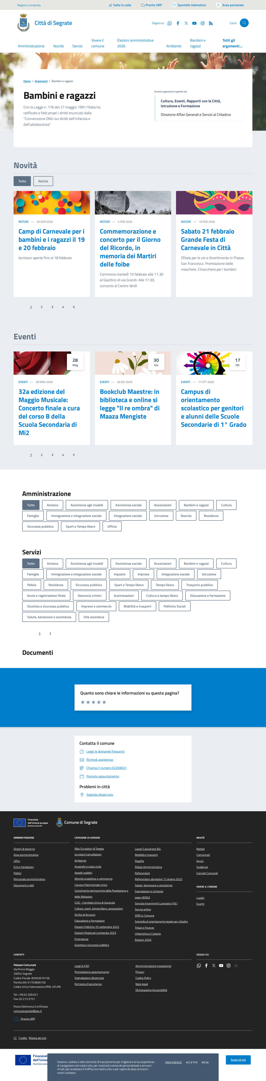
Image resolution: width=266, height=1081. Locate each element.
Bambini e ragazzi (197, 43)
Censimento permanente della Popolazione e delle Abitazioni (101, 893)
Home (27, 81)
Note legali (141, 984)
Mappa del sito (37, 1038)
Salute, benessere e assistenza (153, 885)
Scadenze (202, 867)
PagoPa (139, 861)
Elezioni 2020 (143, 940)
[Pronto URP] (151, 5)
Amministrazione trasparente (153, 966)
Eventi (23, 382)
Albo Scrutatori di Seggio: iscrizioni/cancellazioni (89, 851)
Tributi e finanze (144, 927)
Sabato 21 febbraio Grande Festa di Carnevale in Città (207, 239)
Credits (23, 1038)
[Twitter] (184, 23)
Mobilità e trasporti (146, 855)
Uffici (17, 861)
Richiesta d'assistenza (88, 984)
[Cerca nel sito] (244, 23)
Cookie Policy (143, 978)
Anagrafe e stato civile (88, 866)
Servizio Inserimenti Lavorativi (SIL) (156, 903)
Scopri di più (238, 1060)
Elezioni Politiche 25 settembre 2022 (97, 927)
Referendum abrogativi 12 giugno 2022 (158, 879)
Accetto (192, 1062)
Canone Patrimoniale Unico (91, 885)
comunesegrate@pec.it (28, 1011)
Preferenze (173, 1062)
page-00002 (142, 897)
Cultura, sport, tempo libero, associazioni (99, 908)
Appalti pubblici (83, 872)
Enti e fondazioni (24, 867)
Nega (205, 1062)
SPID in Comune (144, 915)
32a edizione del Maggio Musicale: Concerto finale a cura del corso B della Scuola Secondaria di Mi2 (49, 412)
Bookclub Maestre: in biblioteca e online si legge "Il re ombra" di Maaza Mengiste (130, 403)
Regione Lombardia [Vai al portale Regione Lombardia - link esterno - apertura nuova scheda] (29, 5)
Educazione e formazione (90, 920)
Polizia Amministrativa (148, 867)
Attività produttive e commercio (93, 878)
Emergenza (81, 939)
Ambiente (173, 46)
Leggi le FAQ (82, 966)
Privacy (139, 972)
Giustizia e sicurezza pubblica (92, 945)
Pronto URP (24, 1019)
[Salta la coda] (120, 5)
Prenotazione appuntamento (92, 972)
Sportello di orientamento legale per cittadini (161, 921)
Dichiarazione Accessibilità (151, 990)
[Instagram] (201, 23)
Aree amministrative (26, 855)
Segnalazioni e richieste (149, 891)
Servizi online (143, 909)
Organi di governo (24, 849)
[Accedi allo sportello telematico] (189, 5)
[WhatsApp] (168, 23)
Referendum (142, 873)
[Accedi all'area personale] (230, 5)
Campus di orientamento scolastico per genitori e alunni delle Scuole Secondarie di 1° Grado (213, 407)
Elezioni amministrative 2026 (135, 43)
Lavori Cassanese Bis (148, 849)
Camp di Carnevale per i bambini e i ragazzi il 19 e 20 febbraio (52, 239)
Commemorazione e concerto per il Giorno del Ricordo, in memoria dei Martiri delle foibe (130, 247)
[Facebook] (176, 23)
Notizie (43, 181)
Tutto (22, 181)
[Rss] (209, 23)
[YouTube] (193, 23)
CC (15, 1038)
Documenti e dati (24, 885)
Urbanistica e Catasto (148, 933)
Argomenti (41, 81)
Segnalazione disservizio (89, 978)
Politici (17, 873)
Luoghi (200, 898)
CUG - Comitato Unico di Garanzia (95, 902)
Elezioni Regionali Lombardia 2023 (95, 933)
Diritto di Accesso (85, 914)
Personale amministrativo (29, 879)
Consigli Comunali (207, 873)
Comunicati (203, 855)
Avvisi (200, 861)
